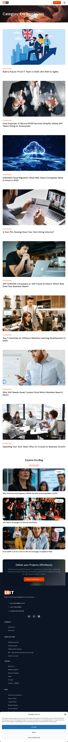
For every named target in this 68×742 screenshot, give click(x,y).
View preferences (34, 737)
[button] (65, 714)
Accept (34, 727)
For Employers (7, 68)
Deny (34, 732)
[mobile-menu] (64, 2)
